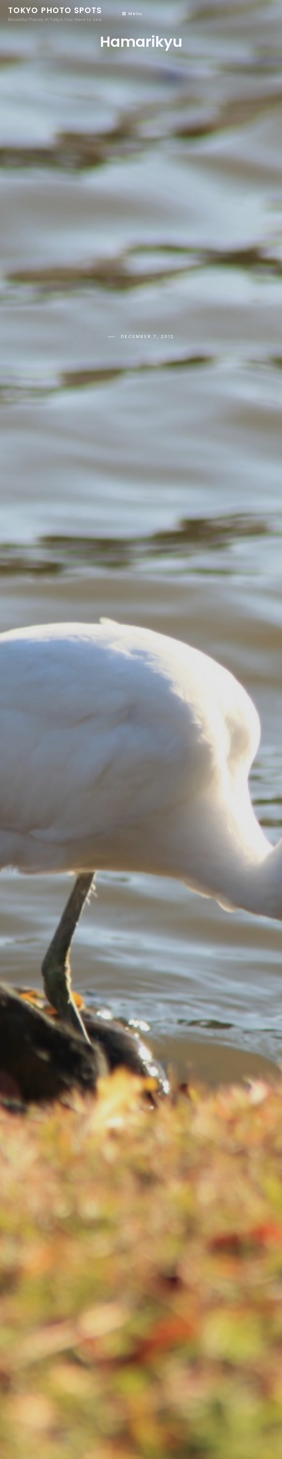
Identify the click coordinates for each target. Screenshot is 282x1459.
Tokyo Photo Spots (55, 10)
